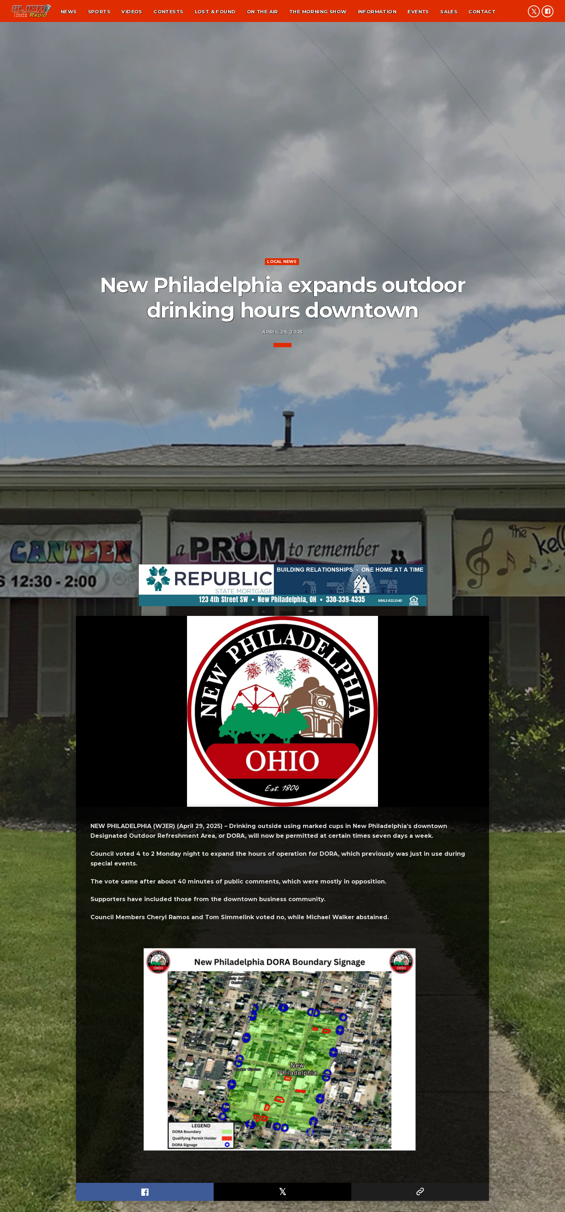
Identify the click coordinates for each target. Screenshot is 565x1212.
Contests (168, 11)
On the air (262, 11)
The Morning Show (317, 11)
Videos (131, 11)
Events (418, 11)
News (69, 11)
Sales (448, 11)
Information (377, 11)
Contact (481, 11)
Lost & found (215, 11)
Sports (99, 11)
